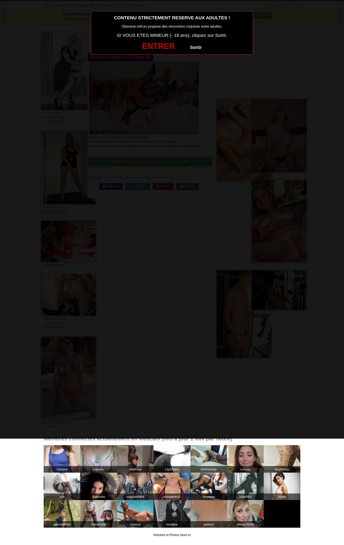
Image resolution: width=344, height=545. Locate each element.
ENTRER (158, 46)
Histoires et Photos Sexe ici (172, 535)
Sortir (196, 47)
